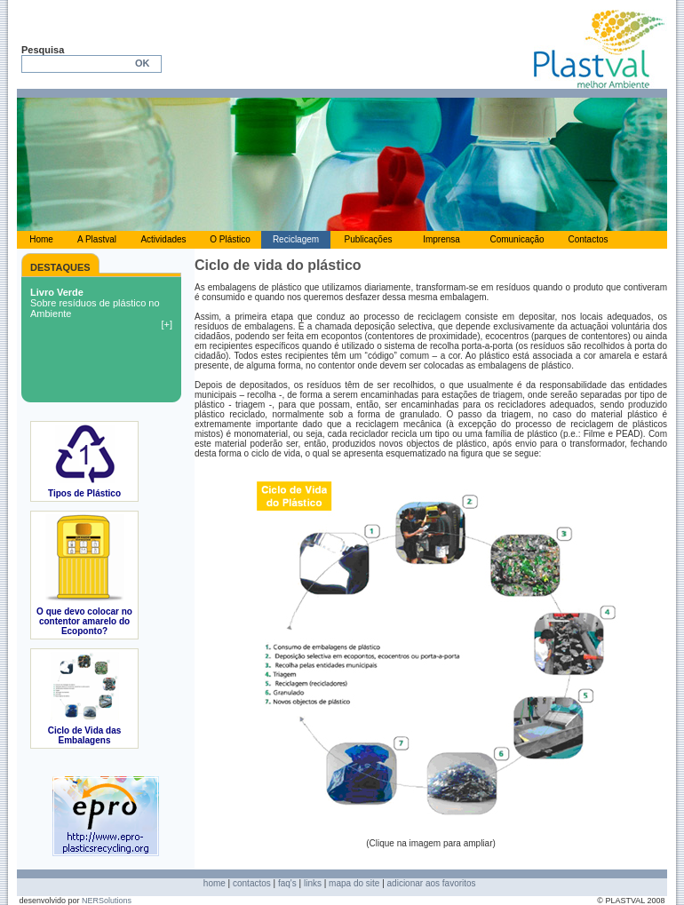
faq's (287, 883)
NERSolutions (106, 900)
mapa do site (354, 883)
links (313, 883)
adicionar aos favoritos (431, 883)
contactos (252, 883)
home (214, 883)
